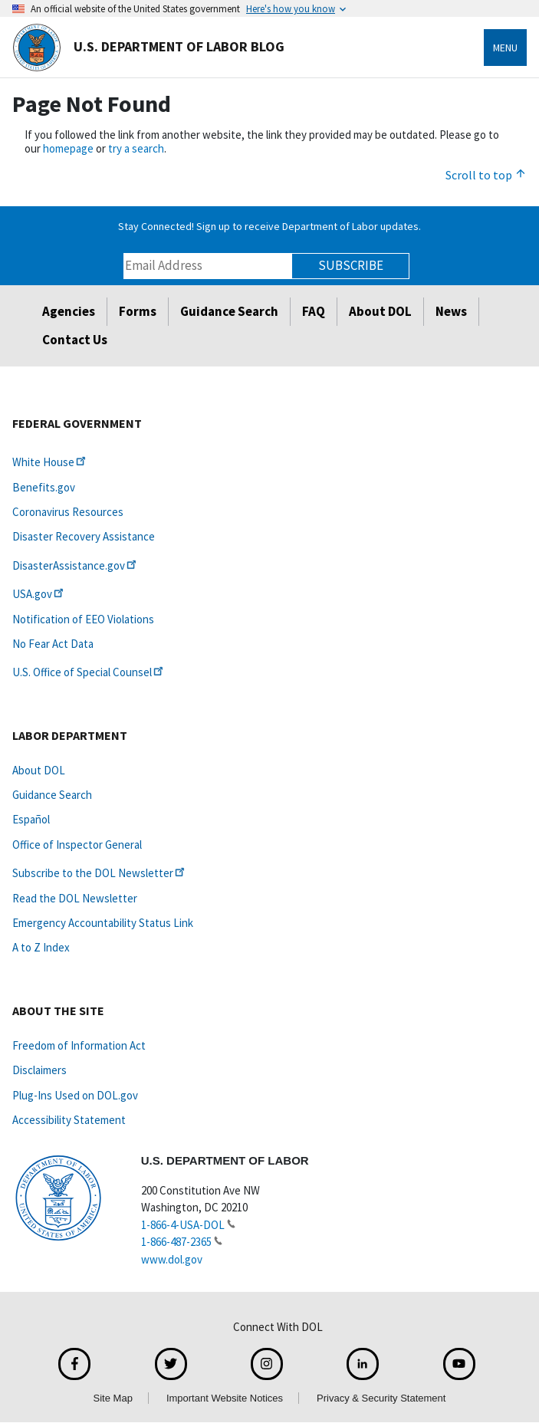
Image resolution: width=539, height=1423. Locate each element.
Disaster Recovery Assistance (83, 536)
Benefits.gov (43, 487)
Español (31, 819)
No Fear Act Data (53, 643)
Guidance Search (229, 311)
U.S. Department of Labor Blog (148, 47)
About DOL (380, 311)
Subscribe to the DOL (99, 873)
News (451, 311)
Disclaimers (39, 1070)
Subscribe (350, 265)
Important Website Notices (224, 1398)
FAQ (313, 311)
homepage (68, 148)
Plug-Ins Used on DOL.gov (75, 1095)
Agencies (68, 311)
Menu (505, 47)
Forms (137, 311)
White (50, 462)
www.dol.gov (171, 1259)
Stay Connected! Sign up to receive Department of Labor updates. (269, 226)
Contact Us (74, 339)
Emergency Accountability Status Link (102, 922)
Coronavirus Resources (67, 511)
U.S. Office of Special (89, 672)
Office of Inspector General (77, 844)
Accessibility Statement (69, 1119)
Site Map (113, 1398)
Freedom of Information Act (79, 1045)
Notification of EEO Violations (83, 619)
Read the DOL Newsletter (74, 898)
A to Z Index (41, 947)
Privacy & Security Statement (381, 1398)
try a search (136, 148)
